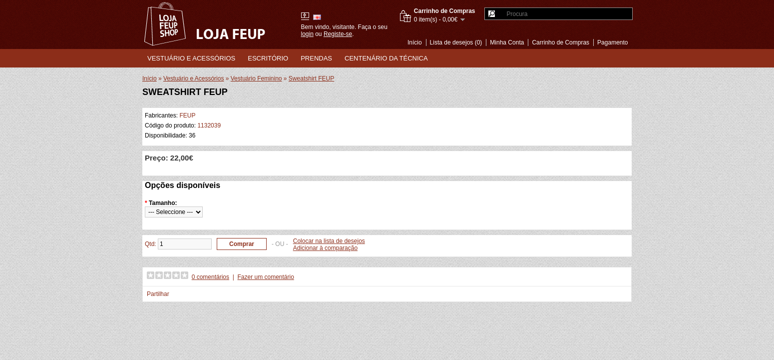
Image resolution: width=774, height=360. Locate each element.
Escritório (268, 58)
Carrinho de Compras (560, 42)
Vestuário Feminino (256, 78)
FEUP (187, 115)
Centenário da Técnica (386, 58)
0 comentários (210, 277)
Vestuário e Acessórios (191, 58)
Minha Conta (507, 42)
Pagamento (612, 42)
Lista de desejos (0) (456, 42)
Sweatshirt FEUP (311, 78)
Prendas (316, 58)
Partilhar (158, 294)
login (307, 34)
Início (414, 42)
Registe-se (338, 34)
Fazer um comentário (266, 277)
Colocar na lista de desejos (329, 241)
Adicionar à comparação (325, 248)
